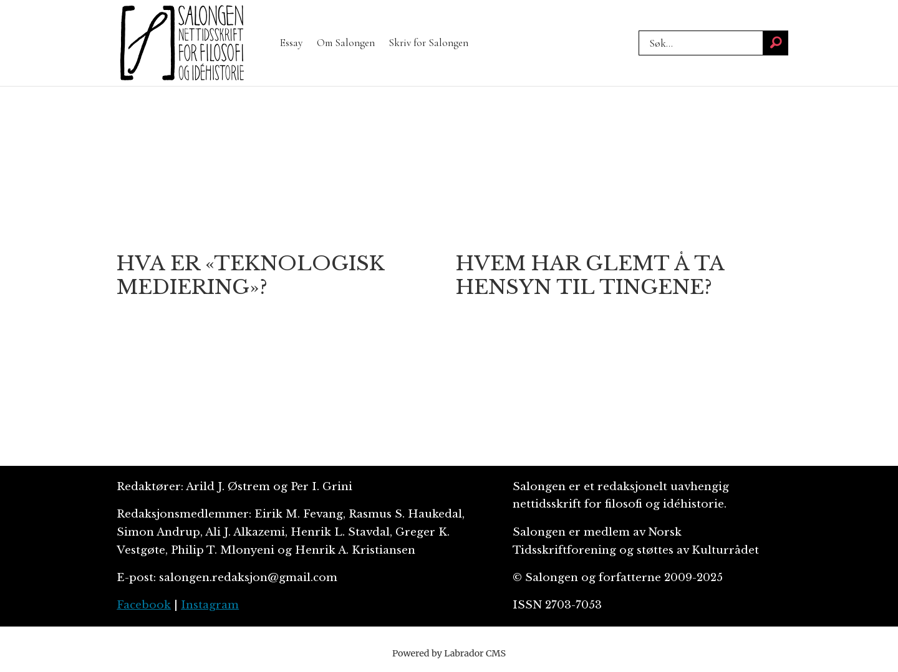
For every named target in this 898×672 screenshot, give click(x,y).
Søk (638, 30)
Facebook (144, 605)
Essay (291, 42)
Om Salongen (346, 42)
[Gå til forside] (182, 43)
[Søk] (775, 43)
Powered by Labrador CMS (449, 653)
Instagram (210, 605)
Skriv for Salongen (428, 42)
